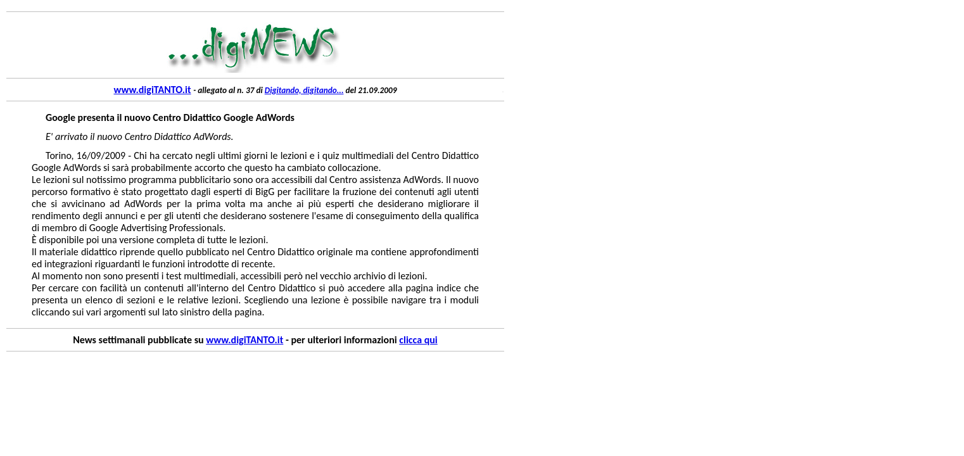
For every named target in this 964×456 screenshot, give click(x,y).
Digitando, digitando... (304, 90)
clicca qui (418, 340)
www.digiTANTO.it (152, 90)
